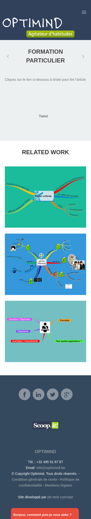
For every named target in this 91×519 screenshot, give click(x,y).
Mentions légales (58, 485)
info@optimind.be (50, 468)
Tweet (43, 116)
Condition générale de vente (34, 479)
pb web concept (60, 497)
